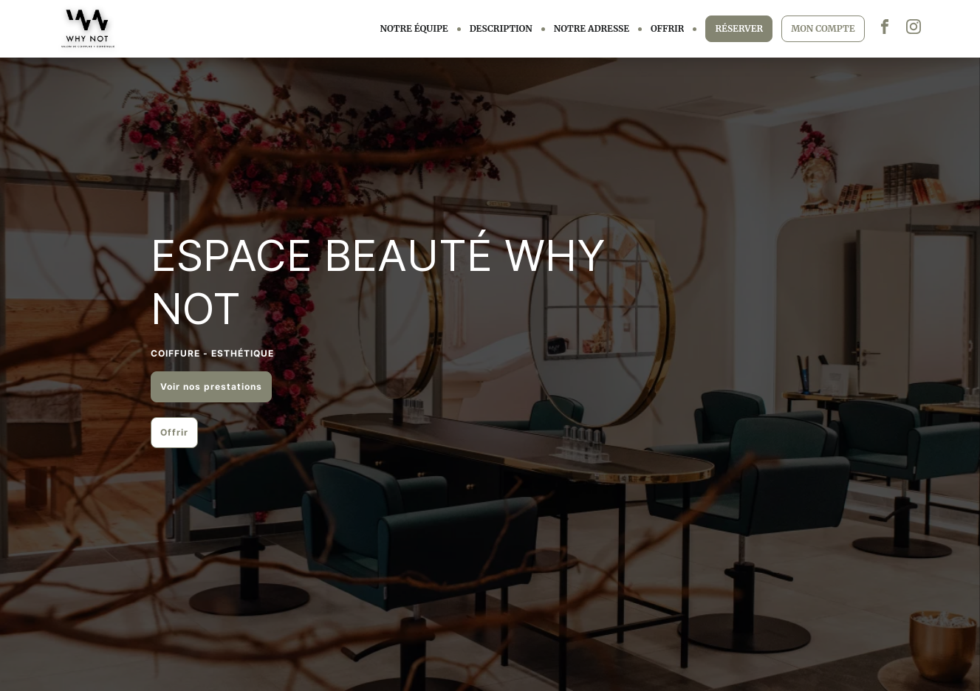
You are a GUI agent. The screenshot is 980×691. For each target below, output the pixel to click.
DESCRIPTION (501, 28)
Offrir (174, 432)
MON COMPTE (822, 28)
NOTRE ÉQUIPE (414, 28)
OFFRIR (667, 28)
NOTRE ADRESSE (591, 28)
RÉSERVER (739, 28)
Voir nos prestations (211, 386)
